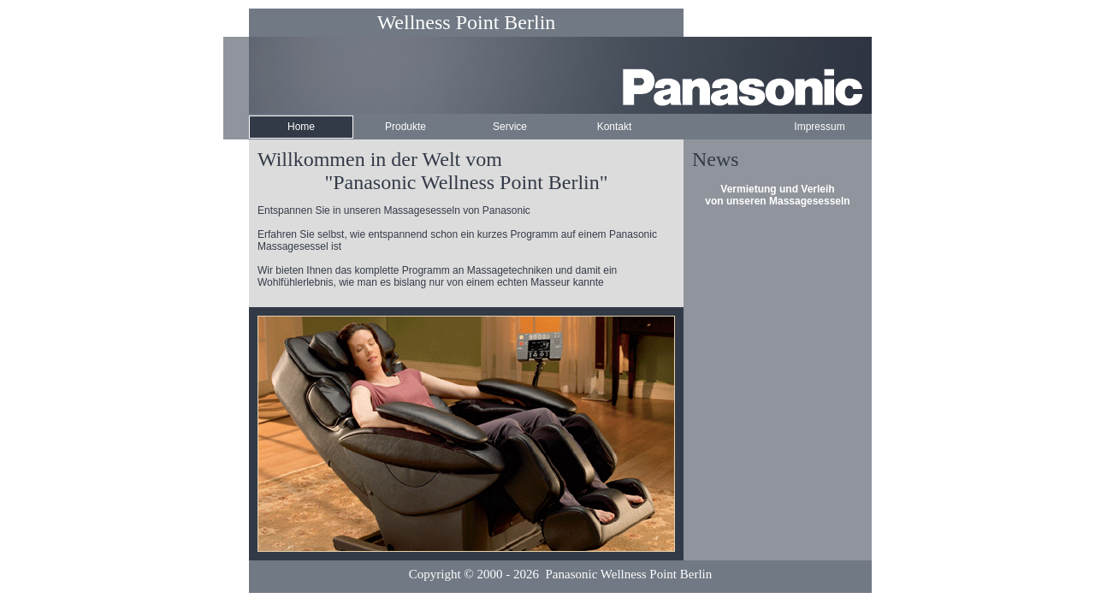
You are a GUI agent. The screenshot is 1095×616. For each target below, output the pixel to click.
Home (301, 127)
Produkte (405, 127)
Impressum (819, 127)
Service (510, 127)
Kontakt (614, 127)
